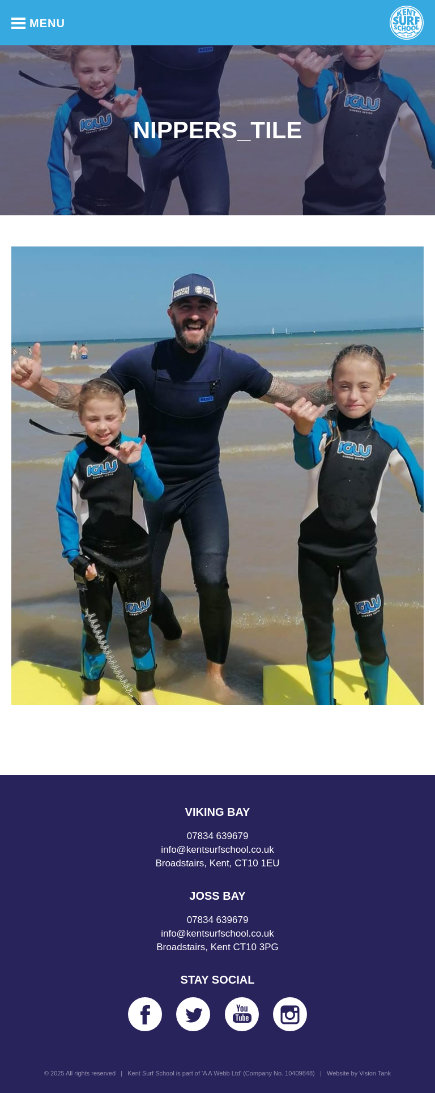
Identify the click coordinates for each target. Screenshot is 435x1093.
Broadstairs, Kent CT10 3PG (217, 947)
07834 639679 (218, 836)
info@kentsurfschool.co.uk (217, 849)
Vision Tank (375, 1073)
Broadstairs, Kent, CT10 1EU (217, 863)
